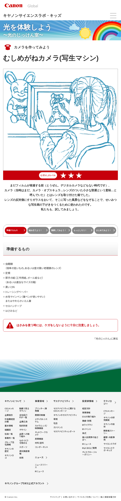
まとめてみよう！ (103, 230)
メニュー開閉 (113, 15)
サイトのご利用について (87, 497)
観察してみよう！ (58, 230)
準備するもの (12, 230)
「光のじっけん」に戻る (106, 338)
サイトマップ (55, 497)
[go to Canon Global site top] (21, 5)
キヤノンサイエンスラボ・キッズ (32, 15)
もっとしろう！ (80, 230)
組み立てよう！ (35, 230)
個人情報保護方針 (108, 497)
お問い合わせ (69, 497)
